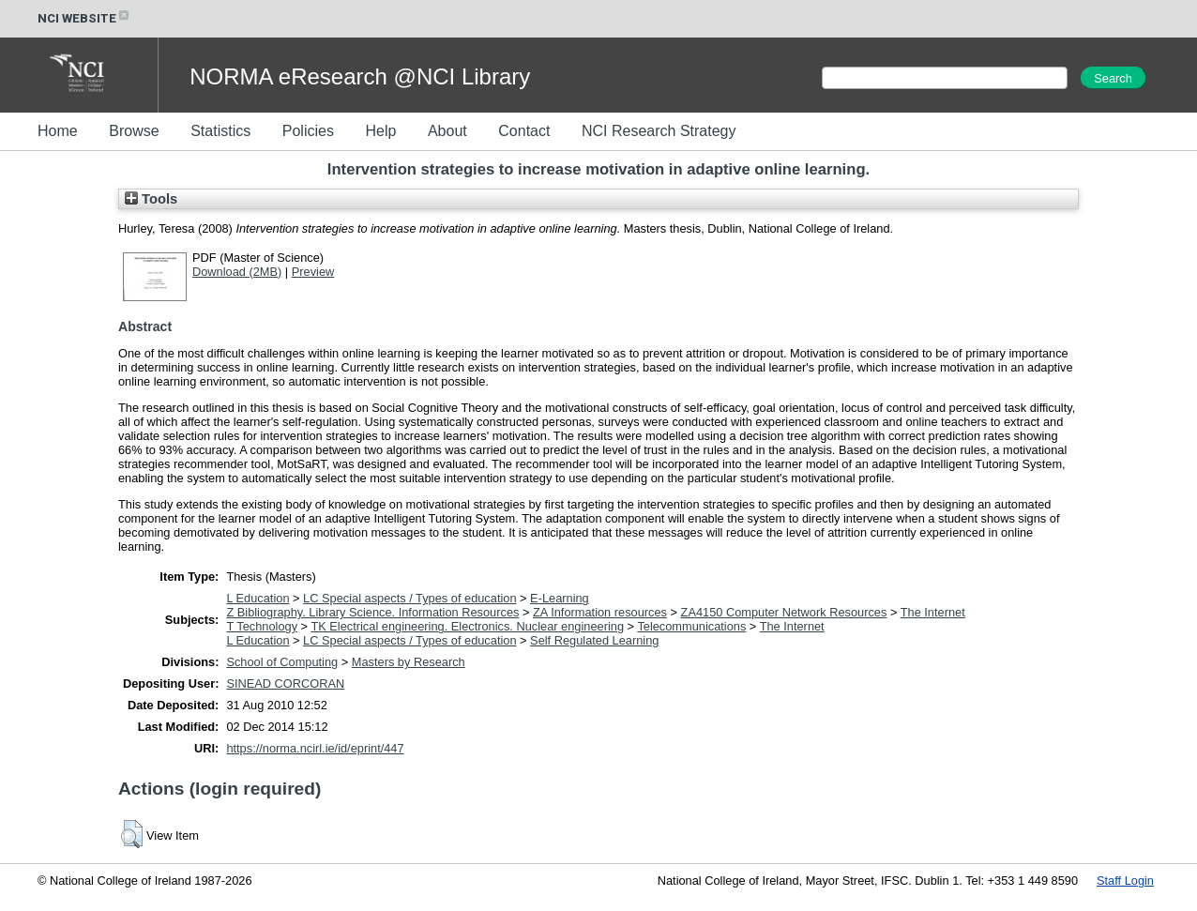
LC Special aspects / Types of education (409, 598)
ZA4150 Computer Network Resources (784, 612)
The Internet (933, 612)
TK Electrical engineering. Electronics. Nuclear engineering (467, 626)
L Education (257, 598)
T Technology (261, 626)
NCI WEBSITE (84, 18)
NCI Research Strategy (659, 131)
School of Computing (282, 662)
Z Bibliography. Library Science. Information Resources (372, 612)
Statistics (220, 131)
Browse (134, 131)
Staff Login (1125, 880)
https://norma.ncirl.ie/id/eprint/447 (314, 748)
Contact (524, 131)
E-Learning (559, 598)
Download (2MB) (236, 272)
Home (58, 131)
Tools (151, 198)
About (447, 131)
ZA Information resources (600, 612)
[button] (132, 834)
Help (380, 131)
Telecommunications (691, 626)
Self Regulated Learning (594, 640)
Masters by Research (408, 662)
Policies (308, 131)
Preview (313, 272)
